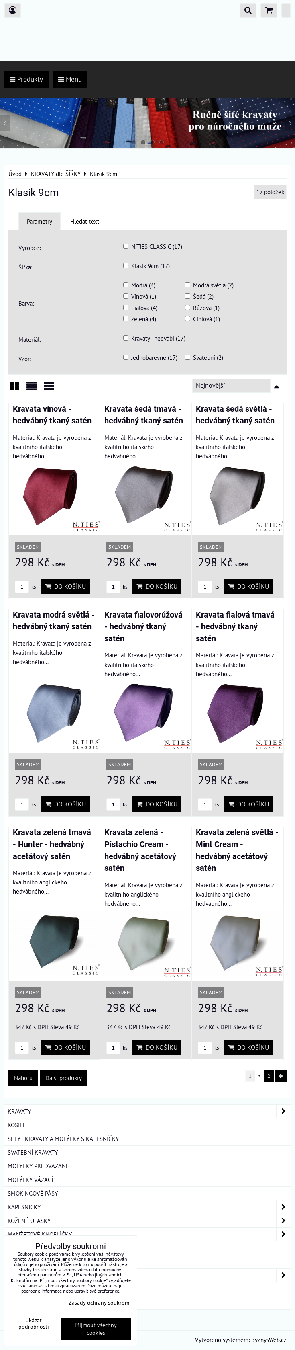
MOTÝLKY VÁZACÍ (30, 1180)
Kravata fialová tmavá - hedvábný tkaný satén (235, 626)
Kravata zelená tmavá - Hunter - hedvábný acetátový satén (52, 844)
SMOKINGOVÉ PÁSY (33, 1193)
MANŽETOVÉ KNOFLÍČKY (149, 1234)
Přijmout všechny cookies (96, 1328)
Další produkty (63, 1078)
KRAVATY (149, 1111)
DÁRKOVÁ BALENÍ (30, 1289)
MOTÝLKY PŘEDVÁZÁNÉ (38, 1166)
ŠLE (12, 1262)
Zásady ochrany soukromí (100, 1302)
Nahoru (23, 1078)
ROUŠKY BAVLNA (30, 1303)
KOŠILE (17, 1125)
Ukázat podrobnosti (33, 1323)
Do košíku (65, 586)
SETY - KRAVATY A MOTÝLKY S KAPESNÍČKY (63, 1139)
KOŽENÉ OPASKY (149, 1220)
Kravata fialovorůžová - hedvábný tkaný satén (143, 626)
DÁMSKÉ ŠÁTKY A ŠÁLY (149, 1275)
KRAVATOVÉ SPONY (32, 1248)
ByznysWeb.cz (269, 1340)
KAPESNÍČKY (149, 1207)
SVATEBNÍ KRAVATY (33, 1152)
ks (25, 586)
